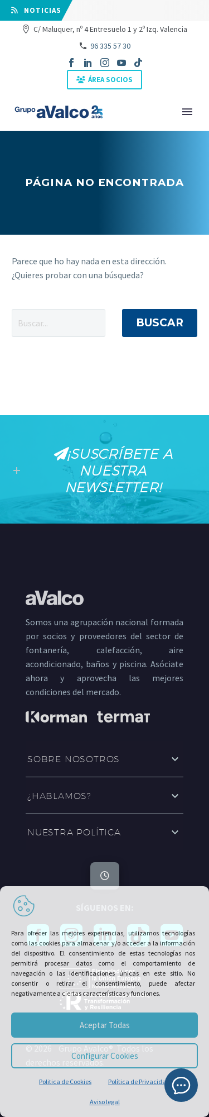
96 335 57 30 (110, 46)
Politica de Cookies (65, 1081)
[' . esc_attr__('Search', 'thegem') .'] (58, 323)
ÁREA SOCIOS (110, 79)
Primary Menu (187, 111)
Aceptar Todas (105, 1025)
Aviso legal (105, 1101)
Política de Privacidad (139, 1081)
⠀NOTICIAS (36, 10)
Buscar (159, 322)
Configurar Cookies (104, 1056)
